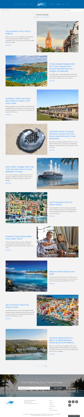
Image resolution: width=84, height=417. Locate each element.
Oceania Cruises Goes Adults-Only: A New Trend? (19, 237)
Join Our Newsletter (74, 416)
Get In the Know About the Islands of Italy (17, 306)
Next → (46, 366)
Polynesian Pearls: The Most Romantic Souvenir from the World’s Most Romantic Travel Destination (62, 135)
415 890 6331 (28, 402)
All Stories (45, 17)
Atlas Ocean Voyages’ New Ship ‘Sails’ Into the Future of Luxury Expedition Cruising (20, 169)
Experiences (53, 4)
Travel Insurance (53, 410)
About (62, 4)
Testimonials (52, 406)
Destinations (31, 4)
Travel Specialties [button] (22, 4)
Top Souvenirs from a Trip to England (18, 32)
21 (42, 366)
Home (15, 4)
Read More (8, 45)
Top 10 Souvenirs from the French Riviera (60, 203)
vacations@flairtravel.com (31, 403)
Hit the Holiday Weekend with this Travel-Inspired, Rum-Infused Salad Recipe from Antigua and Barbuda (62, 67)
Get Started (58, 388)
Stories (58, 4)
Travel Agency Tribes (49, 415)
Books (50, 408)
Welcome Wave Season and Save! (61, 272)
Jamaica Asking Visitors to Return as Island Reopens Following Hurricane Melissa (61, 340)
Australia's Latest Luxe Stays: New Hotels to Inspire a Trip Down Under (18, 101)
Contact (67, 4)
